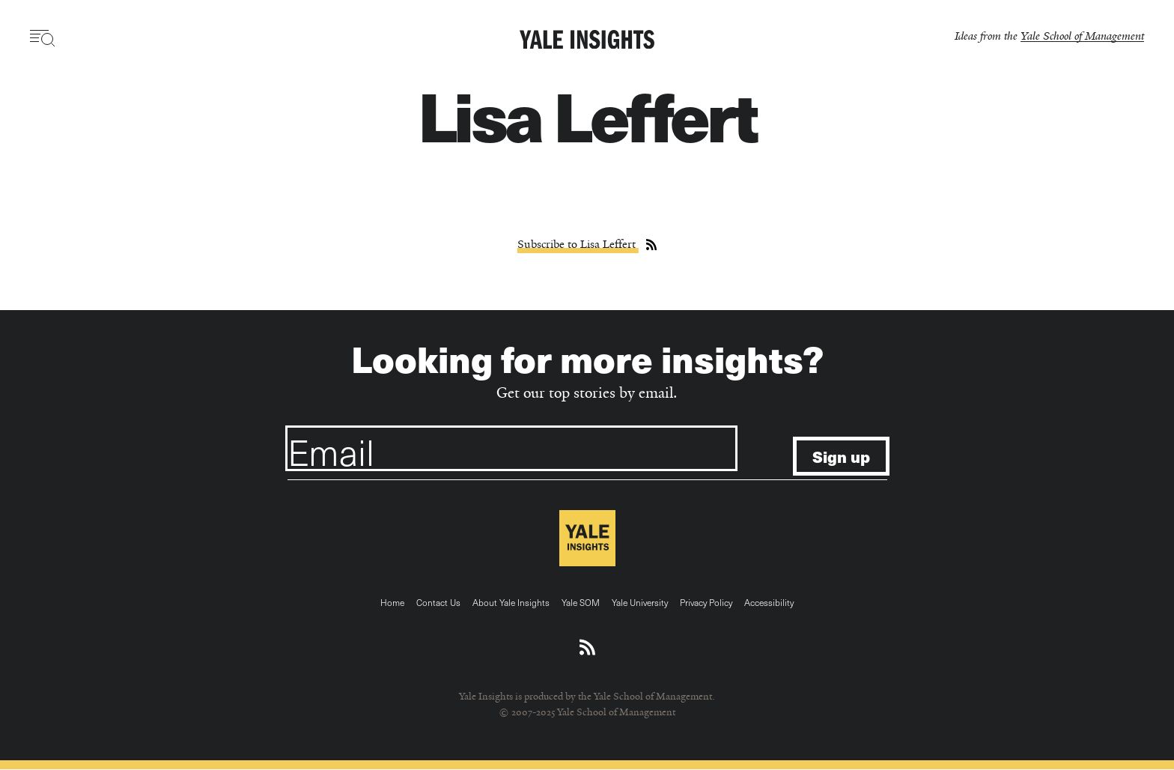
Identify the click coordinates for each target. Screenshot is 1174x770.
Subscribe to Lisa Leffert (578, 244)
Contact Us (438, 602)
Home (392, 602)
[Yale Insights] (587, 40)
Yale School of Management (1082, 35)
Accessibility (769, 602)
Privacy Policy (706, 602)
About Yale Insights (511, 602)
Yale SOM (581, 602)
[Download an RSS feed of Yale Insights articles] (587, 648)
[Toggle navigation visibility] (43, 38)
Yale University (640, 602)
